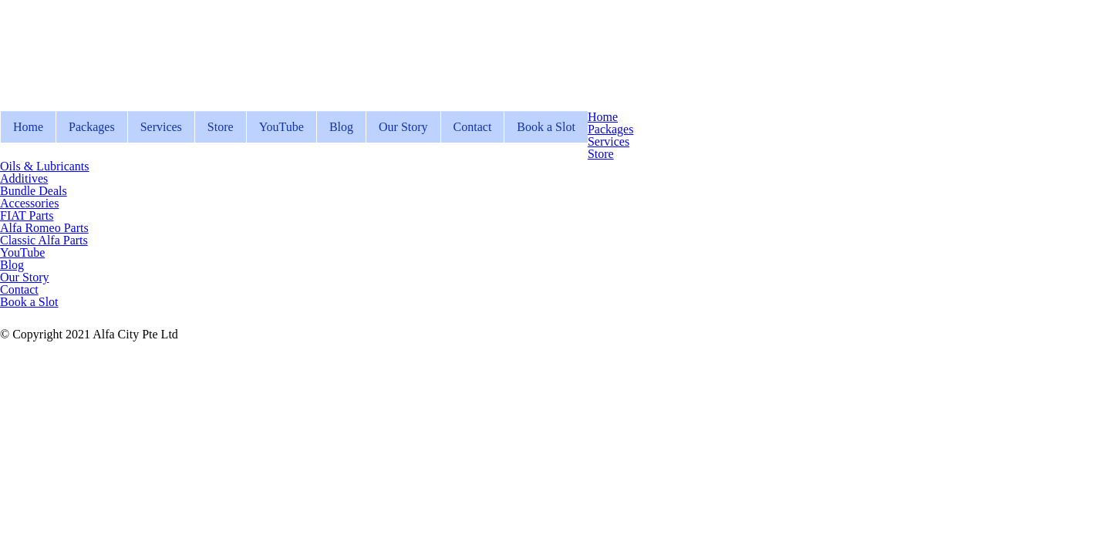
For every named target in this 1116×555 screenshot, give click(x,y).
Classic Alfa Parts (44, 240)
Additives (24, 178)
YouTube (281, 126)
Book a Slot (546, 126)
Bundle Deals (33, 190)
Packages (92, 126)
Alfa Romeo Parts (44, 227)
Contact (472, 126)
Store (220, 126)
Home (28, 126)
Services (161, 126)
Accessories (29, 203)
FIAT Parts (27, 215)
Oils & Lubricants (44, 166)
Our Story (403, 126)
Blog (341, 126)
